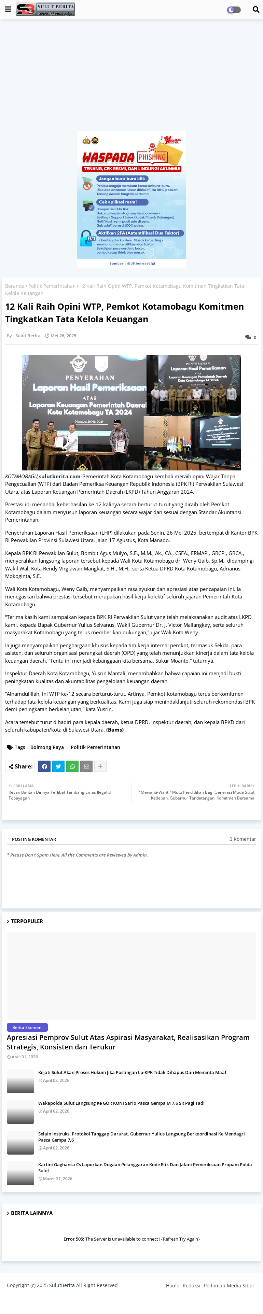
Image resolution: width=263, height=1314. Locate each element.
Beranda (15, 286)
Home (172, 1285)
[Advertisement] (131, 78)
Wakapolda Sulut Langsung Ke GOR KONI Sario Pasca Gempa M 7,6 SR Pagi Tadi (121, 1103)
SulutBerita (62, 1285)
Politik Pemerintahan (52, 286)
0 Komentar (243, 839)
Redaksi (191, 1285)
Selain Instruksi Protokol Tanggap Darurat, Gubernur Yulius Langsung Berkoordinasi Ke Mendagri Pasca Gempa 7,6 (141, 1137)
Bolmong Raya (47, 747)
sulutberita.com (60, 476)
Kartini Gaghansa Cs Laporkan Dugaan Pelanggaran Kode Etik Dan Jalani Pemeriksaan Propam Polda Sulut (145, 1167)
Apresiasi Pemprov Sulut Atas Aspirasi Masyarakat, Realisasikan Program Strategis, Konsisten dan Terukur (128, 1042)
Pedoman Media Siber (229, 1285)
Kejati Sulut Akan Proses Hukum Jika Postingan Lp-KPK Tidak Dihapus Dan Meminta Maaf (132, 1072)
